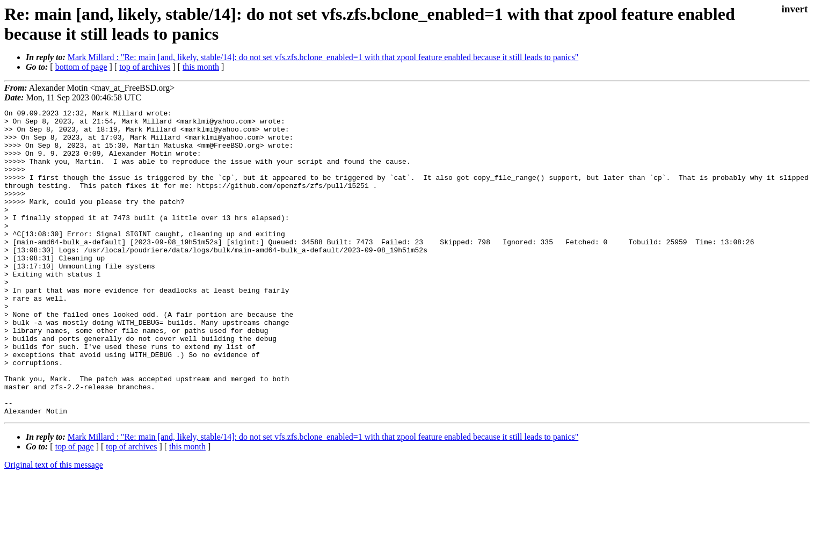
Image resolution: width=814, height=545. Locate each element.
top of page (74, 507)
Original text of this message (53, 526)
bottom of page (81, 66)
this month (201, 66)
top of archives (144, 66)
